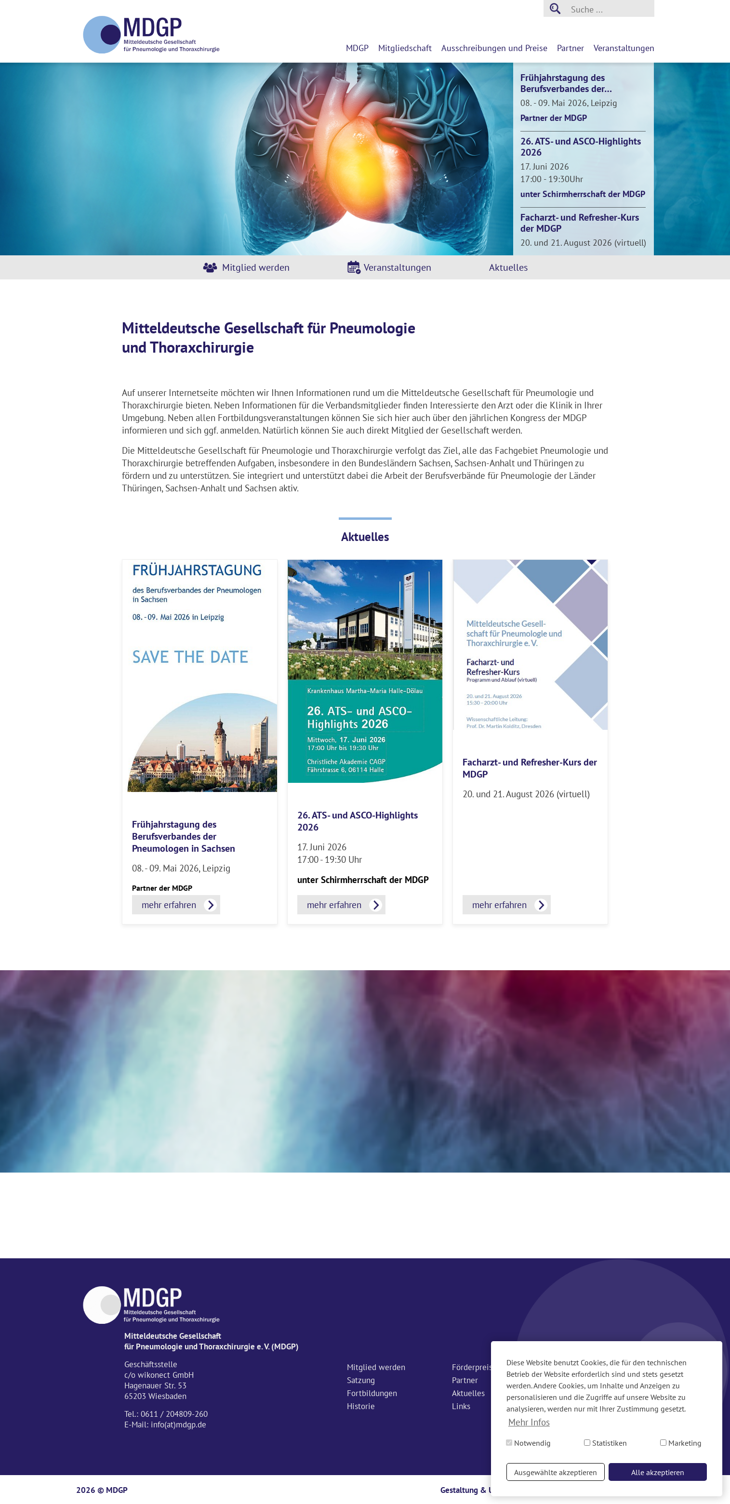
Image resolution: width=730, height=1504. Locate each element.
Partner (570, 47)
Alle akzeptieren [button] (657, 1472)
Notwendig (528, 1443)
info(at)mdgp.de (178, 1424)
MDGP (357, 47)
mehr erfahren (169, 904)
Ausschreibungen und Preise (494, 47)
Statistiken (605, 1443)
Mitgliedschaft (405, 47)
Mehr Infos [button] (529, 1422)
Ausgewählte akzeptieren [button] (555, 1472)
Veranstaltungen (624, 47)
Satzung (361, 1380)
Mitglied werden (256, 267)
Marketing (681, 1443)
